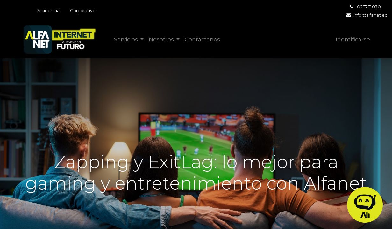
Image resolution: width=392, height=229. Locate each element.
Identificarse (353, 39)
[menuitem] (202, 39)
